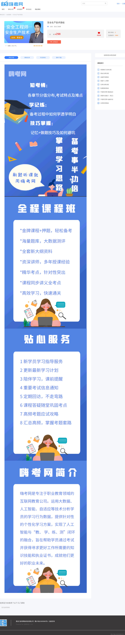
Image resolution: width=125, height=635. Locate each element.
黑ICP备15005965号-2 (41, 621)
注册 (123, 3)
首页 (3, 9)
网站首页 (2, 14)
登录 (118, 3)
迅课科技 (26, 624)
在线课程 (9, 14)
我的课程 (37, 9)
